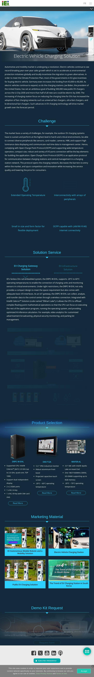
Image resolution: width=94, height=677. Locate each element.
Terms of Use (61, 673)
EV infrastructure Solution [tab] (68, 267)
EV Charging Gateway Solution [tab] (26, 267)
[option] (17, 471)
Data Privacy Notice (44, 673)
